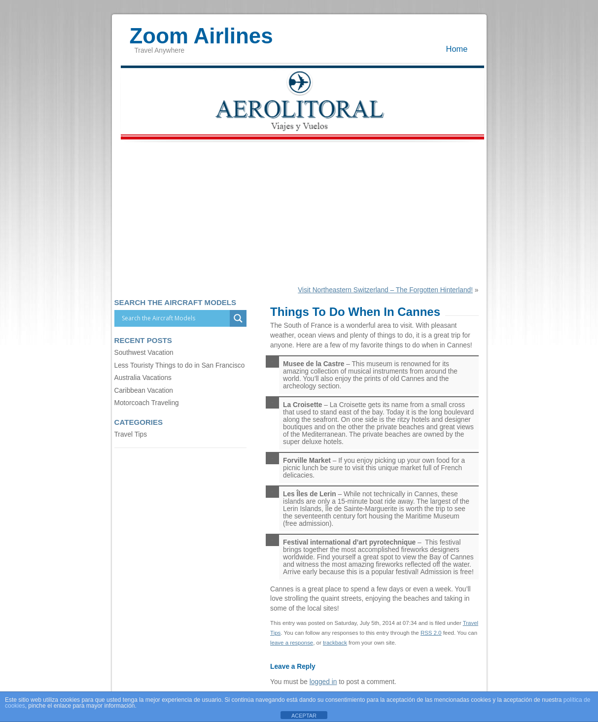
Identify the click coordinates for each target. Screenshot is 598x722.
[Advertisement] (299, 212)
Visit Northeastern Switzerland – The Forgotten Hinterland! (385, 290)
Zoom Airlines (201, 31)
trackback (335, 643)
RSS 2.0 (431, 633)
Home (457, 48)
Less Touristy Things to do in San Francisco (179, 365)
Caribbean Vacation (143, 390)
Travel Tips (130, 434)
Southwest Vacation (144, 352)
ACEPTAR (304, 716)
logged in (323, 682)
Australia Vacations (143, 377)
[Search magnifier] (238, 318)
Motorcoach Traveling (146, 403)
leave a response (291, 643)
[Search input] (175, 318)
